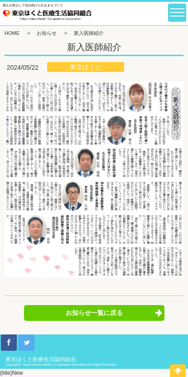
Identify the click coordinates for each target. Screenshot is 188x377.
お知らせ (47, 33)
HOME (12, 33)
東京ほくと (85, 67)
